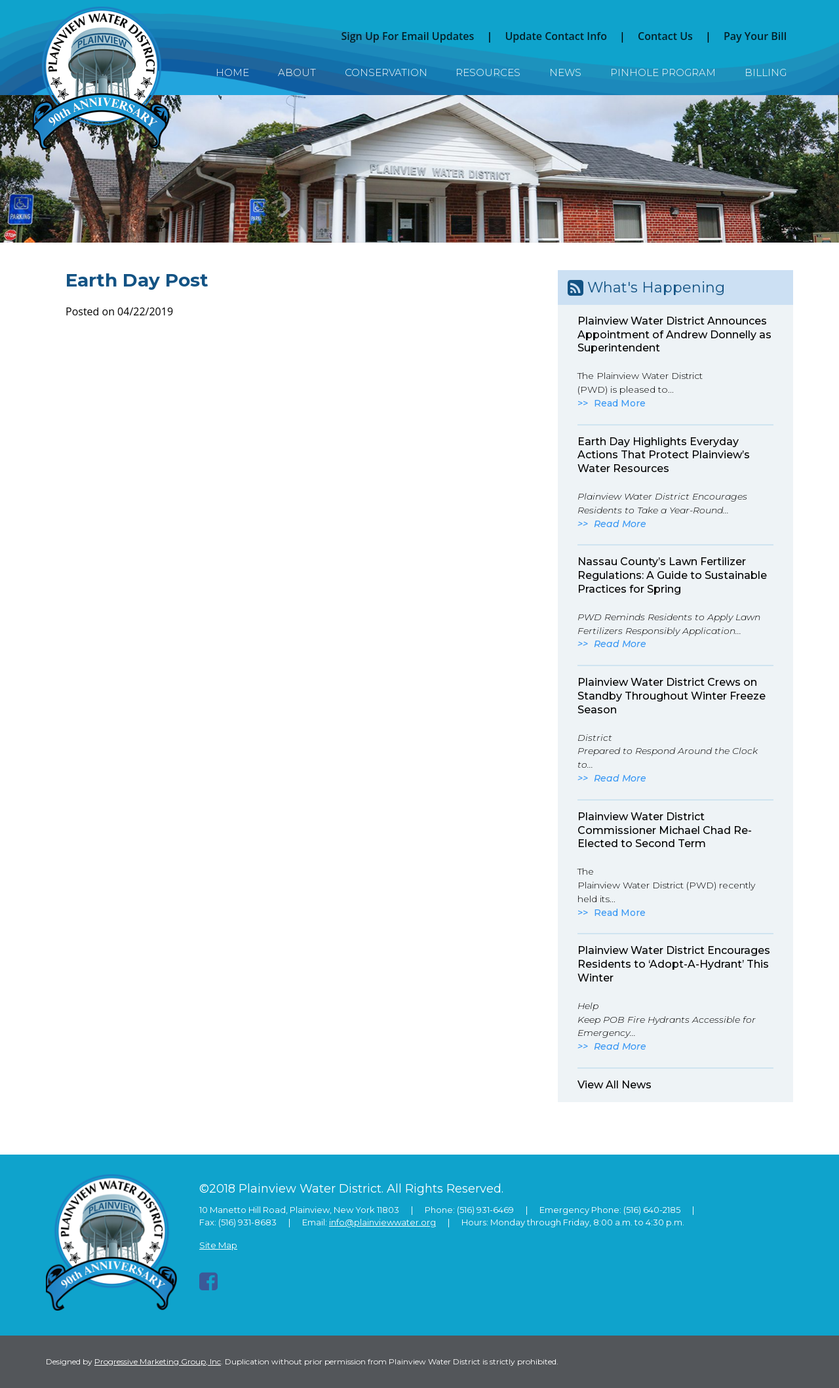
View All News (614, 1085)
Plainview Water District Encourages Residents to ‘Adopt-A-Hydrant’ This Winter (673, 964)
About (297, 72)
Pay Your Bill (755, 36)
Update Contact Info (556, 36)
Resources (488, 72)
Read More (620, 403)
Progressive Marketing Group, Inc (157, 1361)
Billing (766, 72)
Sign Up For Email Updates (407, 36)
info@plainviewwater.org (382, 1222)
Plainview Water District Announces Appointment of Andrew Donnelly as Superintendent (674, 335)
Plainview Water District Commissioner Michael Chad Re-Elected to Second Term (664, 830)
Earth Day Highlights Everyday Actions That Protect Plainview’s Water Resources (663, 455)
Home (232, 72)
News (565, 72)
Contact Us (665, 36)
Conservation (386, 72)
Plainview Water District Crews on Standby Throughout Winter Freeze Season (671, 696)
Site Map (218, 1245)
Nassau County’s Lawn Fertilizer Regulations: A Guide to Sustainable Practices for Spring (672, 575)
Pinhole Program (663, 72)
